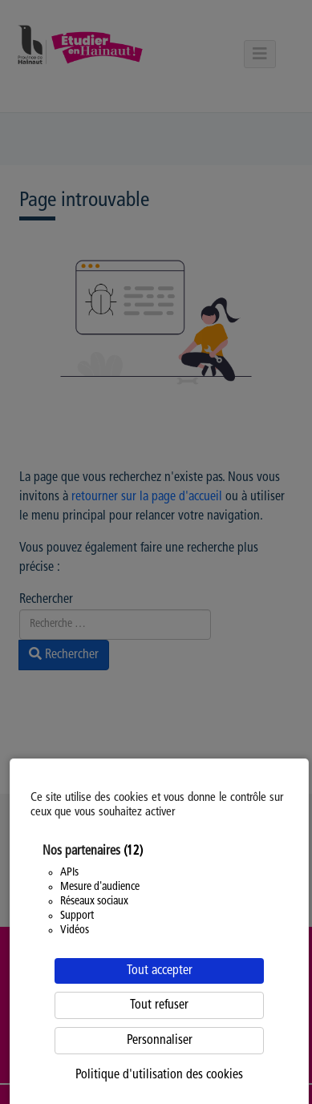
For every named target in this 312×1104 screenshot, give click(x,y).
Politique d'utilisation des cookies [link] (159, 1075)
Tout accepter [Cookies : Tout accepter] (159, 970)
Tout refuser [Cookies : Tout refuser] (159, 1005)
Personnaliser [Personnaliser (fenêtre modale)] (159, 1040)
